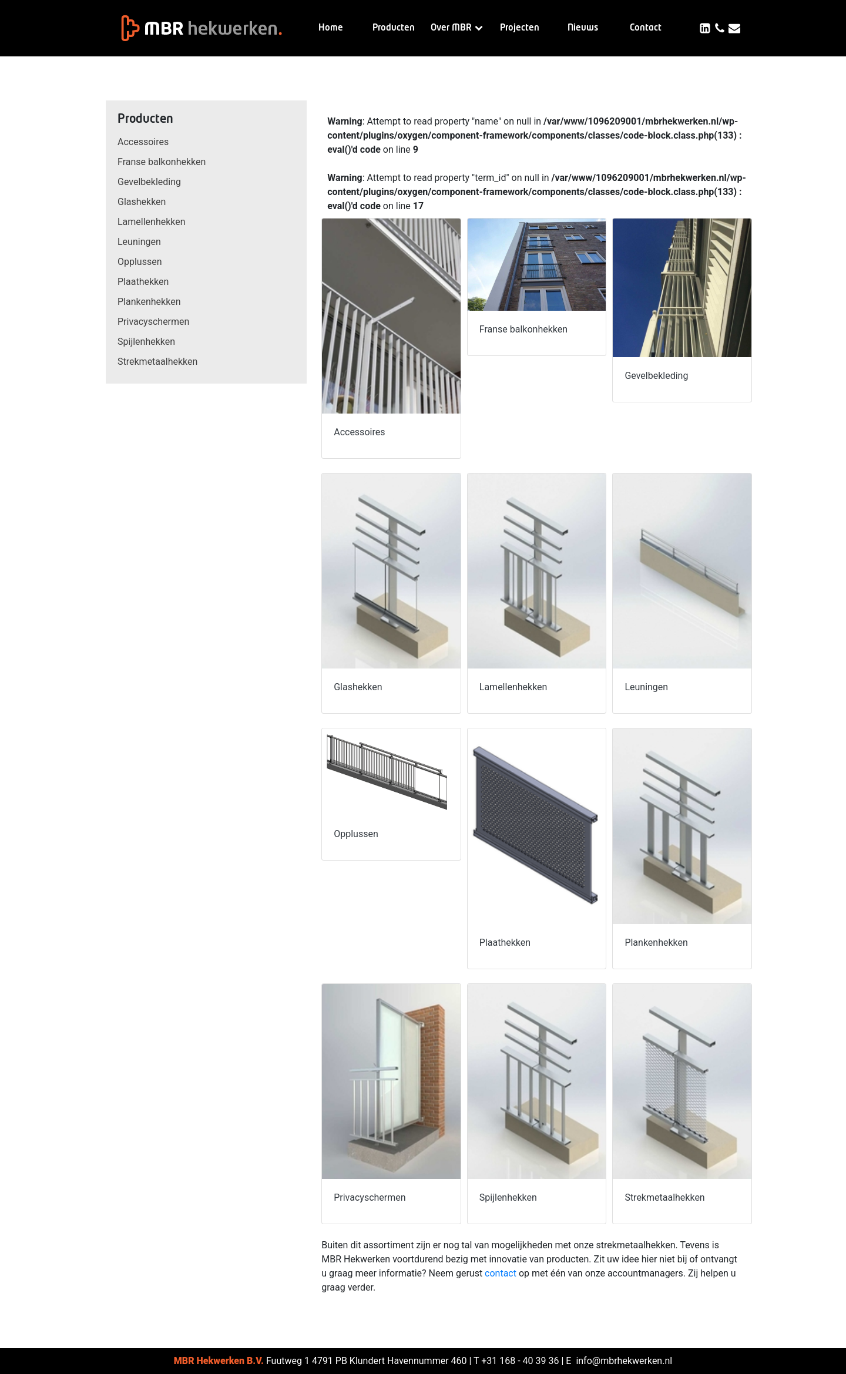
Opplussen (140, 261)
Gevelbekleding (149, 181)
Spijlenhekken (146, 341)
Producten (393, 27)
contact (500, 1273)
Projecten (519, 27)
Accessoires (143, 141)
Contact (646, 27)
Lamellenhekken (152, 221)
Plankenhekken (149, 301)
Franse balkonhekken (162, 161)
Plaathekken (143, 281)
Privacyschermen (153, 321)
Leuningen (139, 241)
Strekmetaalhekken (157, 361)
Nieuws (583, 27)
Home (330, 27)
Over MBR (457, 27)
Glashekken (142, 201)
